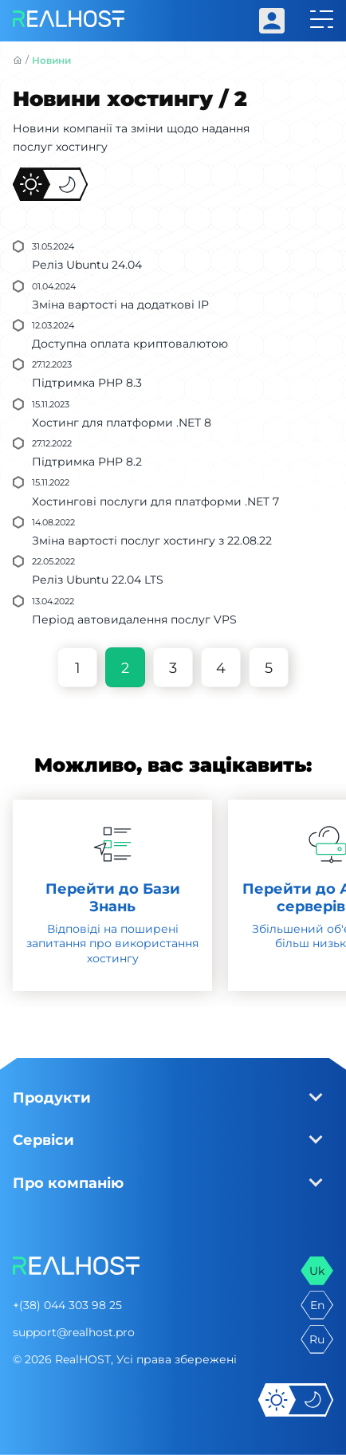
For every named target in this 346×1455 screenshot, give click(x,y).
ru (316, 1339)
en (317, 1305)
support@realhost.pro (74, 1332)
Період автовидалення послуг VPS (134, 619)
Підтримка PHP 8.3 (87, 383)
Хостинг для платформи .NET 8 (121, 422)
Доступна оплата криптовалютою (130, 343)
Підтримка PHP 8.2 (87, 461)
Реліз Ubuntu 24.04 (87, 265)
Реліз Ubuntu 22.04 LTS (97, 579)
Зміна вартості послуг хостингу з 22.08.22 (152, 540)
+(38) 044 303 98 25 (67, 1305)
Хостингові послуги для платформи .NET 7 (155, 501)
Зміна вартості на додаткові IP (120, 304)
